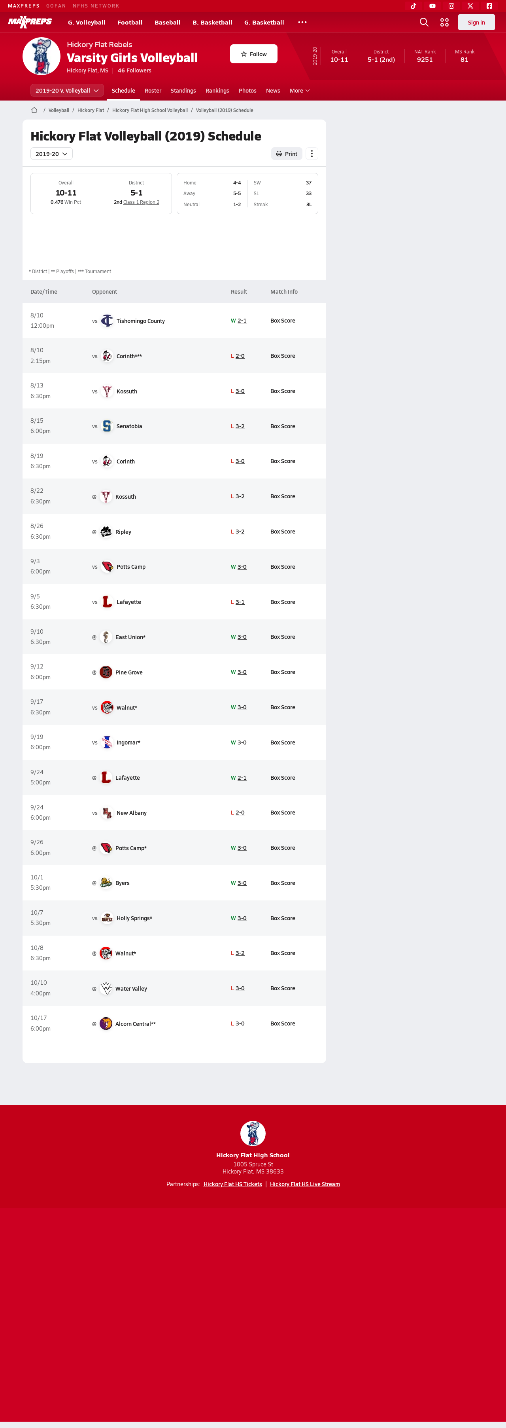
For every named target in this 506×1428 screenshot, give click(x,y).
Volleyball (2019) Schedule (224, 110)
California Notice (304, 1316)
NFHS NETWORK (96, 5)
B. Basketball (212, 22)
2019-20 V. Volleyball (67, 90)
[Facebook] (489, 6)
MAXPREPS (24, 5)
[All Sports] (302, 22)
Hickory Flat (90, 110)
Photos (248, 90)
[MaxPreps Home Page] (34, 110)
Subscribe (159, 1316)
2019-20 (52, 154)
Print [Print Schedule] (286, 154)
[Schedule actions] (312, 153)
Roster (153, 90)
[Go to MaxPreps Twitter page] (281, 1284)
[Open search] (424, 22)
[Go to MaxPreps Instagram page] (253, 1284)
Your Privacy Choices (368, 1316)
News (273, 90)
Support (423, 1316)
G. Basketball (264, 22)
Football (130, 22)
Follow (254, 54)
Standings (183, 90)
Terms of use (250, 1316)
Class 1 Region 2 (141, 202)
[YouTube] (432, 6)
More (299, 90)
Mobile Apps (119, 1316)
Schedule (123, 90)
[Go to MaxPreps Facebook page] (310, 1284)
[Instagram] (451, 6)
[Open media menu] (444, 22)
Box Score (282, 320)
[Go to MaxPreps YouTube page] (224, 1284)
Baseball (168, 22)
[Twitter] (470, 6)
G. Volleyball (87, 22)
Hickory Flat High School (253, 1140)
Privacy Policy (202, 1316)
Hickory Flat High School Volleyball (150, 110)
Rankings (217, 90)
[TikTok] (413, 6)
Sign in (476, 22)
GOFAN (56, 5)
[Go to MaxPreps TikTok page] (196, 1284)
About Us (80, 1316)
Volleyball (59, 110)
